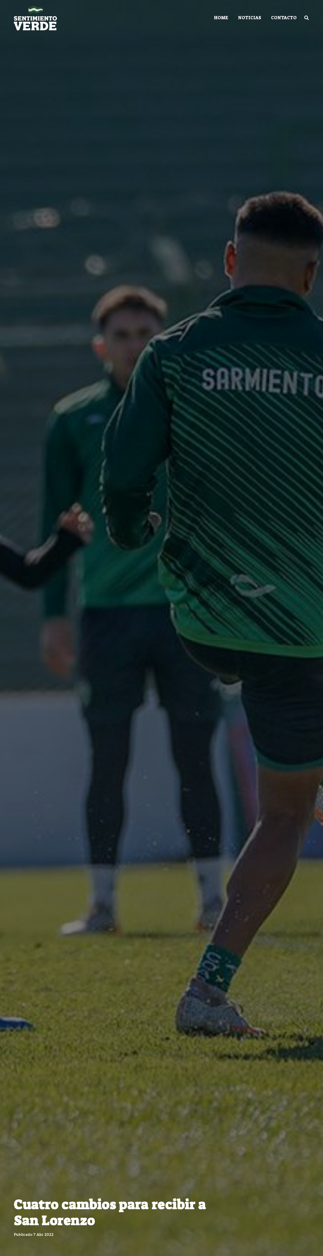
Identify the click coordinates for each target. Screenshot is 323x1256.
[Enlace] (35, 18)
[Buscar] (306, 18)
